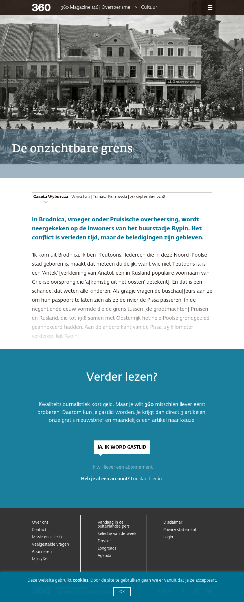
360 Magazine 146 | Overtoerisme (95, 7)
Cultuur (149, 7)
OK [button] (122, 592)
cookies (80, 580)
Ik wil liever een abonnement (122, 467)
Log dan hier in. (147, 479)
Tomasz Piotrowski (110, 197)
